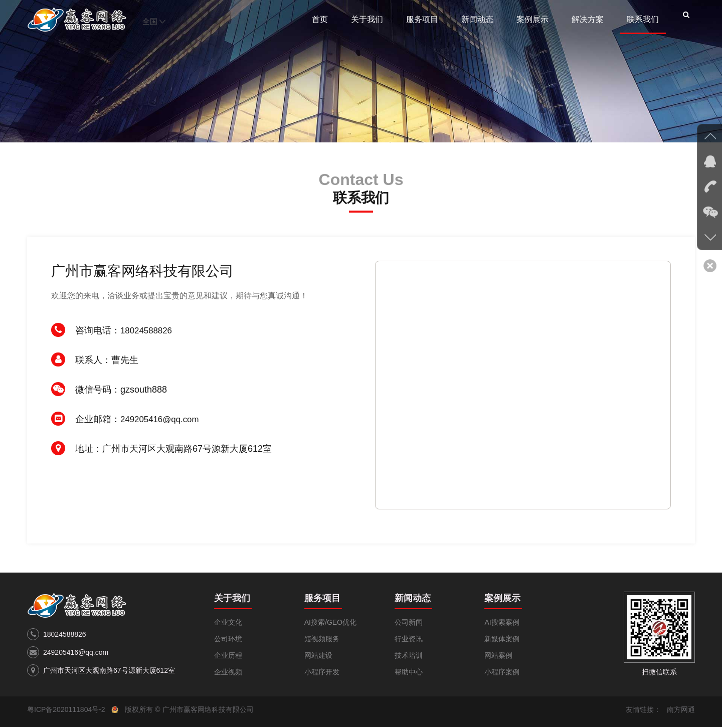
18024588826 (147, 330)
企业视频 (228, 672)
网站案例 (498, 655)
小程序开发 (321, 672)
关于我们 (367, 19)
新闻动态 (477, 19)
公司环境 (228, 639)
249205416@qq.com (162, 419)
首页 (320, 19)
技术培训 (409, 655)
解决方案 (588, 19)
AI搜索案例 (501, 622)
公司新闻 (409, 622)
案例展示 (532, 19)
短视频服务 (321, 639)
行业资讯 (409, 639)
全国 (153, 21)
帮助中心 (409, 672)
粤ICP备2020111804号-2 (66, 709)
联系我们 (643, 19)
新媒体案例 (501, 639)
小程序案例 (501, 672)
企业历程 (228, 655)
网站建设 (318, 655)
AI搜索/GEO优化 (330, 622)
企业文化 (228, 622)
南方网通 (681, 709)
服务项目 (422, 19)
